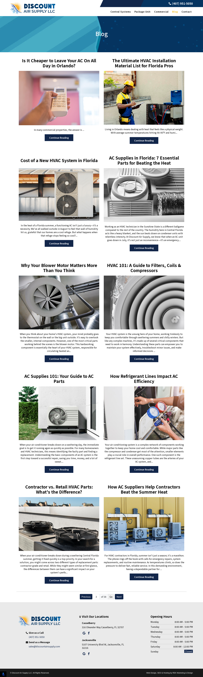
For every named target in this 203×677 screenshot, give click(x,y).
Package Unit (142, 11)
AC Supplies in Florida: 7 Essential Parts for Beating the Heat (144, 160)
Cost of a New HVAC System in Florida (59, 160)
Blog (175, 11)
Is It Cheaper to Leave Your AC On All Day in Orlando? (59, 63)
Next (119, 596)
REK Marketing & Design (183, 673)
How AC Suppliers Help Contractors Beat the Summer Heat (144, 489)
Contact (187, 11)
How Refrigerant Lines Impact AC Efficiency (144, 378)
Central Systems (121, 11)
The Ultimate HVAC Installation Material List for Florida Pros (144, 63)
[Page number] (96, 596)
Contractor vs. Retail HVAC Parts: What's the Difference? (59, 489)
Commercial (161, 11)
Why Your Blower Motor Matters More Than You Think (59, 268)
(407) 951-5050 (181, 3)
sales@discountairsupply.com (44, 646)
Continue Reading (59, 137)
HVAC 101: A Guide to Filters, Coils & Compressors (144, 268)
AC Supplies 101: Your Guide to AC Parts (59, 378)
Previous (86, 596)
